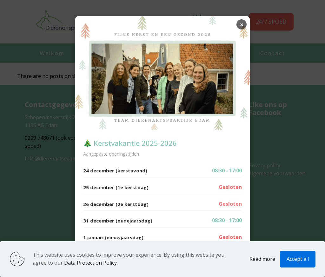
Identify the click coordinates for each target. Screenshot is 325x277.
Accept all (298, 258)
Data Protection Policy (90, 262)
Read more (262, 258)
